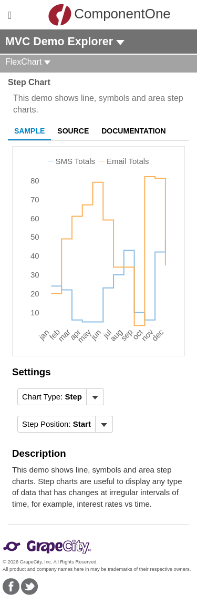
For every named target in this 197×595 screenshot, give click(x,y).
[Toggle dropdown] (94, 397)
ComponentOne (101, 15)
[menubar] (60, 396)
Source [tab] (73, 131)
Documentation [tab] (133, 131)
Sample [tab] (29, 131)
